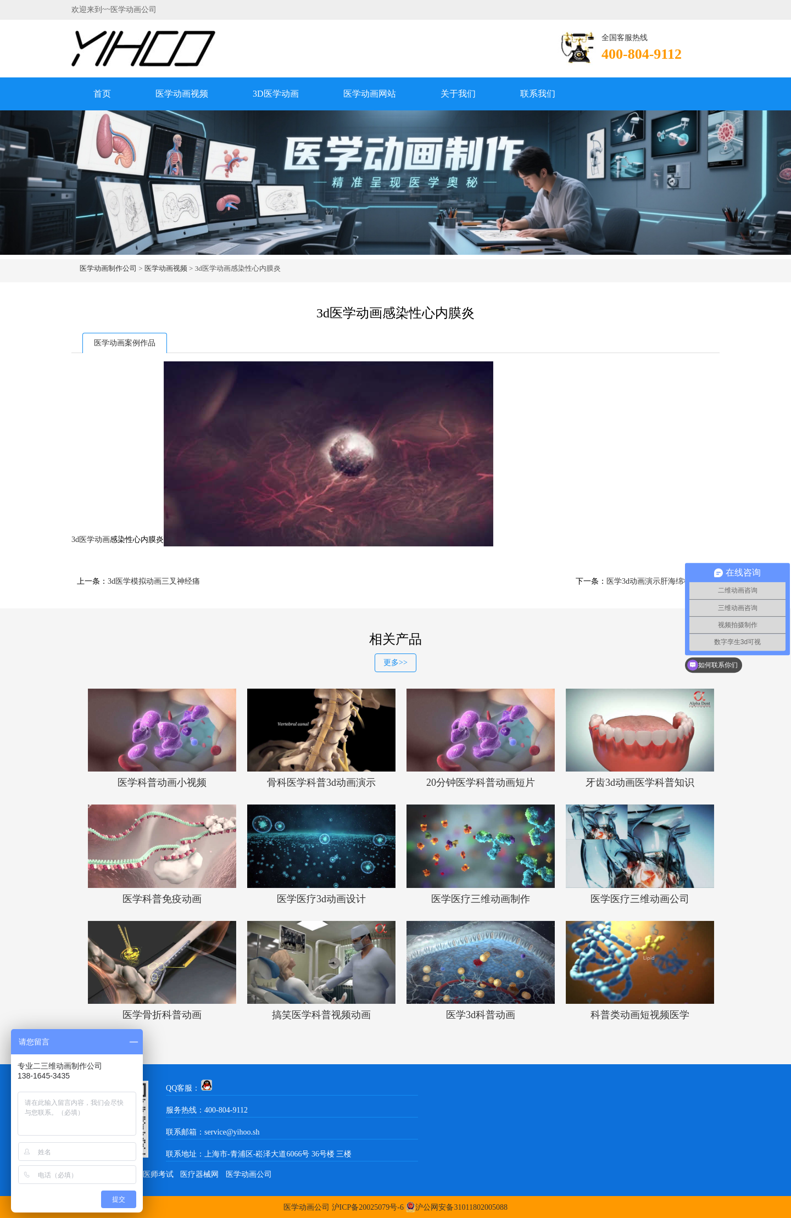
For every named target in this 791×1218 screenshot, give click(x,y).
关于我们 (458, 93)
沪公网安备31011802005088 (461, 1207)
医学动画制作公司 (108, 268)
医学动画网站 (369, 93)
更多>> (395, 662)
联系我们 (537, 93)
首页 (102, 93)
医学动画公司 (249, 1174)
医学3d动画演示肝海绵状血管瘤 (660, 581)
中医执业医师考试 (143, 1174)
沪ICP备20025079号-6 (368, 1207)
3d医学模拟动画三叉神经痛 (154, 581)
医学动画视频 (181, 93)
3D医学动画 (276, 93)
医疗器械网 (199, 1174)
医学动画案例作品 (124, 343)
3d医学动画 (90, 539)
